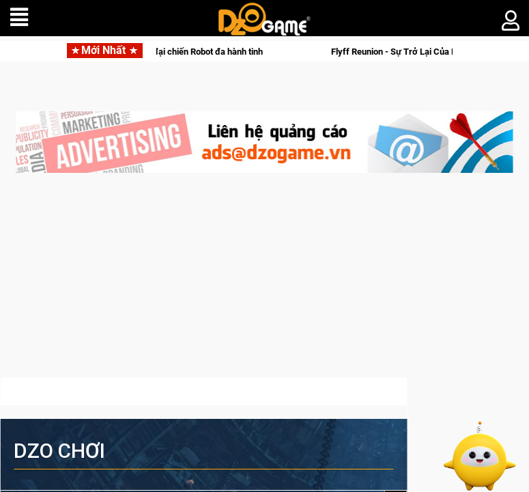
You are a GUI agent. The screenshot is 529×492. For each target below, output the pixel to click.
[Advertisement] (264, 282)
